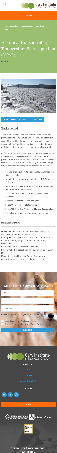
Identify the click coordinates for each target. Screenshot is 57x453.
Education (14, 26)
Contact (28, 375)
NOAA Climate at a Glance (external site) (23, 119)
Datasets (5, 29)
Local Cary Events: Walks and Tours (20, 321)
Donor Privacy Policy (28, 381)
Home (4, 26)
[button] (28, 112)
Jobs (28, 369)
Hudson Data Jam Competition (32, 26)
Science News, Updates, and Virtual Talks (23, 324)
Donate (28, 15)
